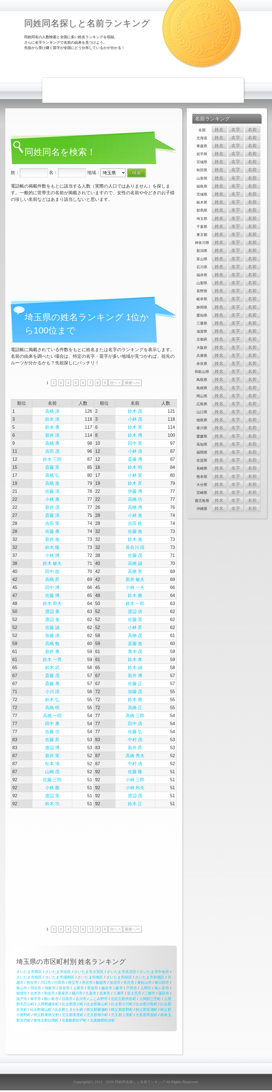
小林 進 (135, 515)
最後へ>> (132, 383)
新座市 (63, 993)
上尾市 (78, 988)
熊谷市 (32, 982)
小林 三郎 (135, 779)
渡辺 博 (52, 747)
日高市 (67, 999)
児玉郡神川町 (97, 1015)
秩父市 (73, 982)
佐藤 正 (135, 683)
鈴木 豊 (135, 699)
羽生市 (36, 988)
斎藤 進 (135, 643)
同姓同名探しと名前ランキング (87, 23)
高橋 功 (135, 499)
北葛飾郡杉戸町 (74, 1020)
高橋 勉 (52, 643)
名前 (252, 129)
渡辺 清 (135, 611)
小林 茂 (135, 419)
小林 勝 (52, 787)
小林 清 (135, 451)
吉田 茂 (52, 451)
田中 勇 (52, 723)
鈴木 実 (135, 427)
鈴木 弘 (52, 699)
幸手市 (35, 999)
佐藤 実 (135, 619)
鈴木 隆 (52, 547)
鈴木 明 (135, 467)
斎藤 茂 (52, 675)
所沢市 (87, 982)
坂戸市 (21, 999)
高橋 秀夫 (135, 755)
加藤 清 (52, 635)
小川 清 (52, 691)
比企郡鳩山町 (40, 1009)
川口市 (45, 982)
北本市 (104, 993)
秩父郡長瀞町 (146, 1009)
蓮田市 (163, 993)
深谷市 (64, 988)
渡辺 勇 (52, 611)
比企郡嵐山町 (97, 1004)
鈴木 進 (135, 539)
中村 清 (135, 763)
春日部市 (162, 982)
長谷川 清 (135, 547)
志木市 (35, 993)
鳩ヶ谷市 (161, 988)
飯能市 (101, 982)
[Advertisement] (143, 90)
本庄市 (128, 982)
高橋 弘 (52, 475)
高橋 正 (135, 707)
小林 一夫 (135, 587)
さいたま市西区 (29, 972)
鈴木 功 (52, 803)
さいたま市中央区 (154, 972)
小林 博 (52, 555)
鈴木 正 (135, 803)
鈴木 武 (52, 667)
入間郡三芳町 (150, 999)
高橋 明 (52, 707)
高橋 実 (135, 571)
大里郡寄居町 (146, 1015)
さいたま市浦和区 (59, 977)
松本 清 (52, 763)
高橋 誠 (135, 563)
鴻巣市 (50, 988)
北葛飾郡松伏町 (102, 1020)
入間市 (145, 988)
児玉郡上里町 (122, 1015)
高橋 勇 (52, 443)
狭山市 (21, 988)
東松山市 (144, 982)
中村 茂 (135, 739)
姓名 (219, 129)
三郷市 (149, 993)
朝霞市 (21, 993)
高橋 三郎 (135, 715)
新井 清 (52, 435)
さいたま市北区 (58, 972)
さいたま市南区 (90, 977)
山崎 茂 (52, 771)
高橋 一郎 (52, 715)
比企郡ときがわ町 (69, 1009)
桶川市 (77, 993)
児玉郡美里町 (72, 1015)
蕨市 (119, 988)
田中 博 (52, 587)
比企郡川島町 (146, 1004)
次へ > (115, 383)
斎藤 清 (52, 515)
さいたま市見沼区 (121, 972)
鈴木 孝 (135, 659)
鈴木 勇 (52, 427)
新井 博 (135, 675)
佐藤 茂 (135, 555)
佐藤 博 (52, 595)
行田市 (59, 982)
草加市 (92, 988)
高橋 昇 (52, 579)
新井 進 (52, 539)
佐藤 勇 (52, 531)
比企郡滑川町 (72, 1004)
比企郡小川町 (122, 1004)
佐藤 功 (52, 731)
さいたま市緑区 (119, 977)
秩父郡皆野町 (122, 1009)
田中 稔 (52, 571)
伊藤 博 (135, 491)
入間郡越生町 (48, 1004)
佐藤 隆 (135, 771)
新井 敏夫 (135, 579)
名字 (235, 129)
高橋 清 (52, 411)
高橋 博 (135, 507)
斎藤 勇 (52, 683)
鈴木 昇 (135, 483)
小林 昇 (135, 627)
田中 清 (135, 723)
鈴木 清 (52, 419)
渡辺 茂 (135, 795)
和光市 (49, 993)
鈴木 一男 (52, 659)
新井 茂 (52, 507)
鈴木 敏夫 (52, 563)
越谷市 (106, 988)
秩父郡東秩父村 (46, 1015)
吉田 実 (52, 523)
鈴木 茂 (135, 411)
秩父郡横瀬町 (97, 1009)
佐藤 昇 (52, 739)
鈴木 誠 (135, 667)
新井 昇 (135, 747)
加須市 (115, 982)
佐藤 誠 (52, 627)
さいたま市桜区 (29, 977)
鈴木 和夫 (52, 603)
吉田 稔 (135, 523)
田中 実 (135, 443)
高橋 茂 (135, 635)
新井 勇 (52, 651)
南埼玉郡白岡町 (46, 1020)
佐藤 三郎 (52, 779)
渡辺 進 (52, 619)
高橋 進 (52, 483)
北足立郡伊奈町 (123, 999)
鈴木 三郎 (52, 459)
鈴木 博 (135, 435)
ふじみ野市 (98, 999)
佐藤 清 (52, 491)
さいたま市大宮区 (89, 972)
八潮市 (118, 993)
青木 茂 (135, 651)
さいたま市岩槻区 (149, 977)
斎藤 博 (135, 459)
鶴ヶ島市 (51, 999)
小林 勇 (52, 499)
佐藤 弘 (135, 731)
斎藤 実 (52, 467)
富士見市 (134, 993)
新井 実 (52, 755)
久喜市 (91, 993)
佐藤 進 (135, 531)
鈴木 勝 (135, 595)
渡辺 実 (52, 795)
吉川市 (81, 999)
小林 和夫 (135, 787)
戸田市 (131, 988)
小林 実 (135, 475)
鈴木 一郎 (135, 603)
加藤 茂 (135, 691)
